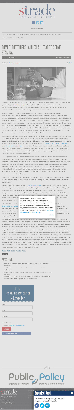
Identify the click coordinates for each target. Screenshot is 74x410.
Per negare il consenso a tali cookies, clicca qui (37, 211)
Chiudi (52, 215)
